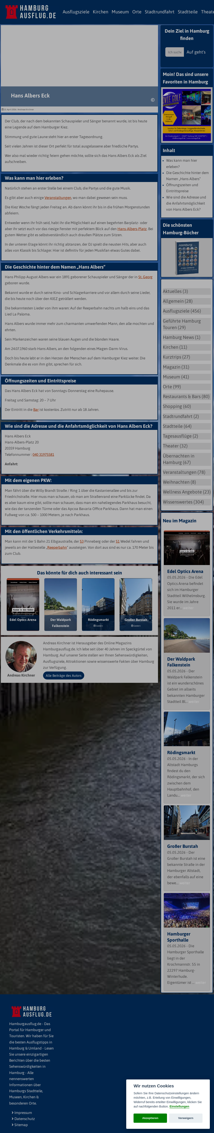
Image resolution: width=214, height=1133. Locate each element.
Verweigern (186, 1118)
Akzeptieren (150, 1118)
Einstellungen (179, 1106)
